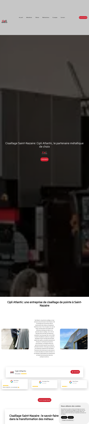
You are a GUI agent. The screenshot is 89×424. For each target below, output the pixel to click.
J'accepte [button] (64, 417)
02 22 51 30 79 (83, 17)
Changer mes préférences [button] (67, 420)
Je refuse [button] (71, 417)
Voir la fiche (75, 371)
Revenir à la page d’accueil (44, 400)
